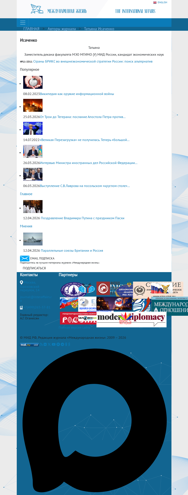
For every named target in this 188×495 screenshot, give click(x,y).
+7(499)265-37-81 (36, 307)
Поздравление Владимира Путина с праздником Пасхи (82, 218)
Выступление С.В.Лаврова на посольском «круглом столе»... (85, 186)
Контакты (29, 274)
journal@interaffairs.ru (36, 298)
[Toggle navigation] (23, 22)
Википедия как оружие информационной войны (77, 94)
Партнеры (68, 274)
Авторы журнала (62, 28)
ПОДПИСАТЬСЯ (34, 268)
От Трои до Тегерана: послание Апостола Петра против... (82, 117)
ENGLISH (160, 2)
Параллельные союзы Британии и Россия (72, 250)
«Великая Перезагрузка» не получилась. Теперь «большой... (84, 140)
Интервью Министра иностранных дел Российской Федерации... (88, 163)
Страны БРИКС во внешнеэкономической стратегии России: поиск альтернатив (93, 61)
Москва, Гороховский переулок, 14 (30, 286)
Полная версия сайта (74, 327)
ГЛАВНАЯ (31, 28)
